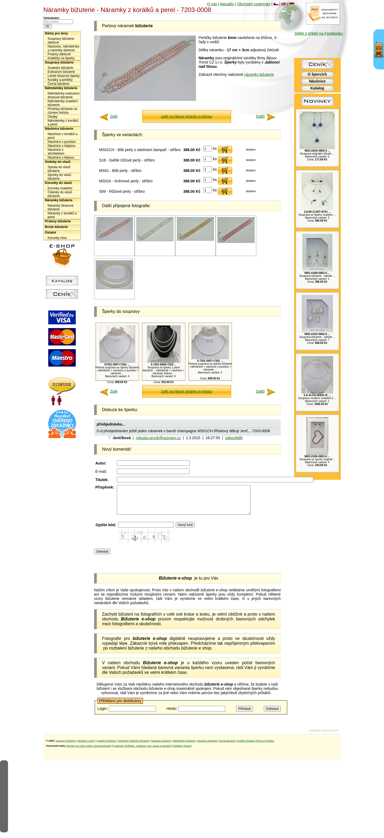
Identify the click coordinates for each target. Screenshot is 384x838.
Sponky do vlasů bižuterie (59, 176)
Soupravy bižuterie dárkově (61, 40)
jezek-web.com (330, 736)
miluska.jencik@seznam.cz (158, 438)
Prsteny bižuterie (58, 221)
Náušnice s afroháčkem (56, 151)
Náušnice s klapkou (61, 146)
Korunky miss (57, 238)
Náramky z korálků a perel (62, 215)
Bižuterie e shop (86, 746)
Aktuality (227, 4)
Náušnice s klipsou (61, 157)
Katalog (317, 88)
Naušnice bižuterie (161, 746)
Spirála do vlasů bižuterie (59, 169)
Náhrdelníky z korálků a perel (63, 122)
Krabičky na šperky (61, 58)
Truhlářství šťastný (182, 751)
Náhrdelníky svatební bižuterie (63, 103)
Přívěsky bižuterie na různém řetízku (62, 111)
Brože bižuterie (56, 227)
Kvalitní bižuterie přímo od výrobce (255, 746)
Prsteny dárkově (59, 54)
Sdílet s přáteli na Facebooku (318, 33)
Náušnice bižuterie (59, 129)
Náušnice (317, 81)
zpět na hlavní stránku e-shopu (186, 116)
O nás (212, 4)
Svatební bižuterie (60, 68)
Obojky (53, 117)
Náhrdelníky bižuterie (61, 88)
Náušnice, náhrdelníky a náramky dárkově (63, 48)
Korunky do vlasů (58, 183)
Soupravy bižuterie (59, 62)
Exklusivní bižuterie (61, 72)
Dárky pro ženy (56, 33)
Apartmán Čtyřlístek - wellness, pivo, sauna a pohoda (141, 751)
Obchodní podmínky (253, 4)
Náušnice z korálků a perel (62, 136)
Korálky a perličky (60, 80)
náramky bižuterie (259, 74)
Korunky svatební (60, 188)
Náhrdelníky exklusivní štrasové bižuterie (64, 95)
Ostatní (50, 232)
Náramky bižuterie (59, 200)
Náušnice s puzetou (62, 142)
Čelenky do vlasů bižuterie (60, 194)
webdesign (315, 736)
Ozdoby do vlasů (58, 162)
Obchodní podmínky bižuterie (133, 746)
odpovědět (233, 438)
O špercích (317, 74)
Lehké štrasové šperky (64, 76)
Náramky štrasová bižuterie (61, 207)
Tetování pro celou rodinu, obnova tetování (88, 751)
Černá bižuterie (58, 84)
